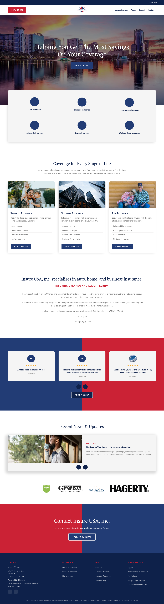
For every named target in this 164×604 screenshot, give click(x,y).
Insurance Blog (100, 580)
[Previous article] (78, 467)
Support (142, 10)
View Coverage (21, 246)
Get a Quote (17, 10)
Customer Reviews (102, 572)
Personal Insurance (69, 567)
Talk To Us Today (82, 537)
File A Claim (132, 576)
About (133, 10)
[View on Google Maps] (10, 592)
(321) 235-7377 (155, 2)
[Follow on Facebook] (16, 592)
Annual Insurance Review (137, 585)
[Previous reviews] (78, 386)
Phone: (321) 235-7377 (16, 580)
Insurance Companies (103, 576)
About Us (98, 567)
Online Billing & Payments (138, 572)
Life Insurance (67, 576)
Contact (151, 10)
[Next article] (85, 467)
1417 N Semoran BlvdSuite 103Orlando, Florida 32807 (16, 573)
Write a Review (82, 395)
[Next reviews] (85, 386)
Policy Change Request (136, 580)
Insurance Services (121, 10)
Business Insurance (69, 572)
